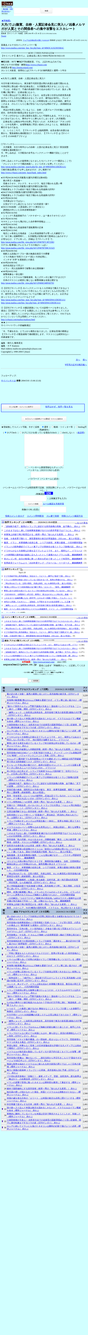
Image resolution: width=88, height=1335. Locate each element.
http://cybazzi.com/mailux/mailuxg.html (18, 319)
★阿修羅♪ (6, 20)
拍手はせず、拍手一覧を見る (59, 407)
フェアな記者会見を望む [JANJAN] (36, 40)
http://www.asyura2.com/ (44, 668)
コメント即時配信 (35, 522)
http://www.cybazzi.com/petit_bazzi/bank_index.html (23, 173)
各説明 (81, 432)
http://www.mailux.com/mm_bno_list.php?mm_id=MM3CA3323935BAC (32, 48)
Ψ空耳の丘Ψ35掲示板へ (76, 365)
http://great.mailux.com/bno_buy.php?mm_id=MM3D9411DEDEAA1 (31, 303)
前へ (85, 360)
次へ (78, 360)
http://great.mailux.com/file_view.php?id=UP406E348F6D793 (27, 283)
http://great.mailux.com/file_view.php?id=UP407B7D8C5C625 (28, 248)
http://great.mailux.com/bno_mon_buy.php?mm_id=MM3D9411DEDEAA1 (33, 300)
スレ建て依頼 (52, 522)
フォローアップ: (8, 376)
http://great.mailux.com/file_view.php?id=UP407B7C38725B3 (27, 242)
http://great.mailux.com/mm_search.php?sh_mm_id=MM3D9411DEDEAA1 (33, 167)
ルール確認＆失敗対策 (53, 510)
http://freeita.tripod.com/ (22, 67)
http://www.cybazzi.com (36, 65)
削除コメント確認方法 (72, 522)
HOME (9, 7)
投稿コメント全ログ (14, 522)
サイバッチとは (8, 381)
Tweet (3, 36)
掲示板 (5, 9)
